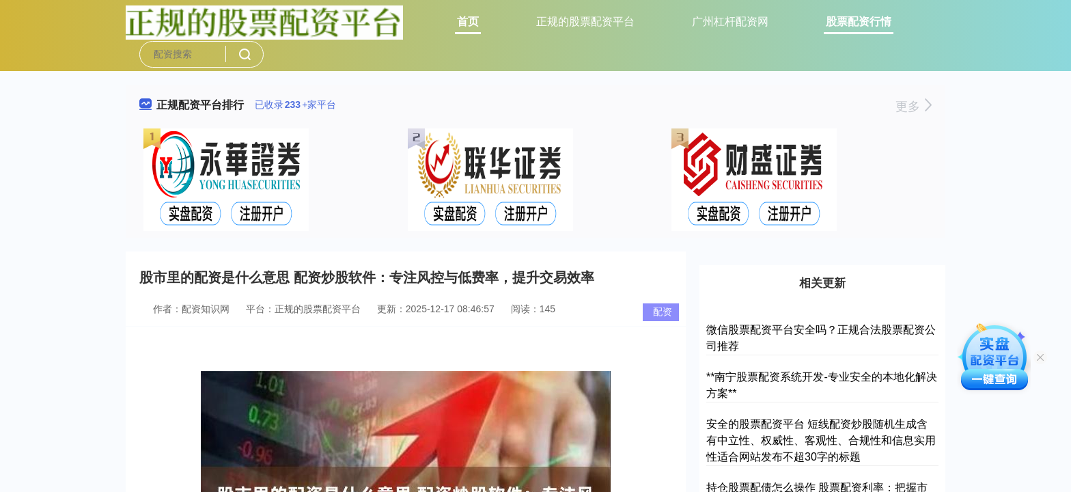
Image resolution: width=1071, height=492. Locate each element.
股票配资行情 (858, 21)
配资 (662, 311)
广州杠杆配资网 (730, 21)
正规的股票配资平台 (585, 21)
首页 (468, 21)
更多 (913, 106)
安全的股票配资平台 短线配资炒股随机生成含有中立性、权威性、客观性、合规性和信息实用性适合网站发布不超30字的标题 (821, 440)
